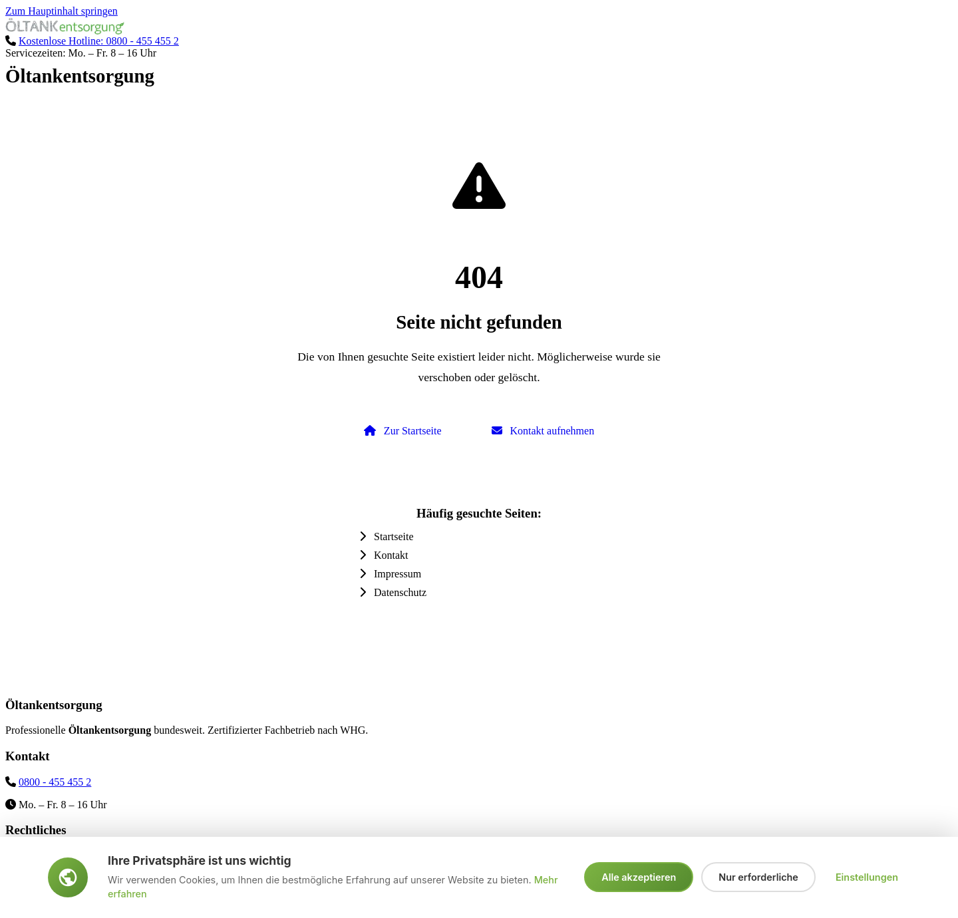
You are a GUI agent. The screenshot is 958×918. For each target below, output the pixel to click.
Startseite (386, 536)
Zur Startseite (403, 430)
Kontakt (383, 555)
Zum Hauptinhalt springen (61, 11)
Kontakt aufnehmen (543, 430)
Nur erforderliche (758, 877)
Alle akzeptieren (638, 877)
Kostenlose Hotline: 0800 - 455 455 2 (99, 41)
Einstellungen (867, 877)
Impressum (390, 573)
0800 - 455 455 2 (55, 782)
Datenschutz (392, 592)
